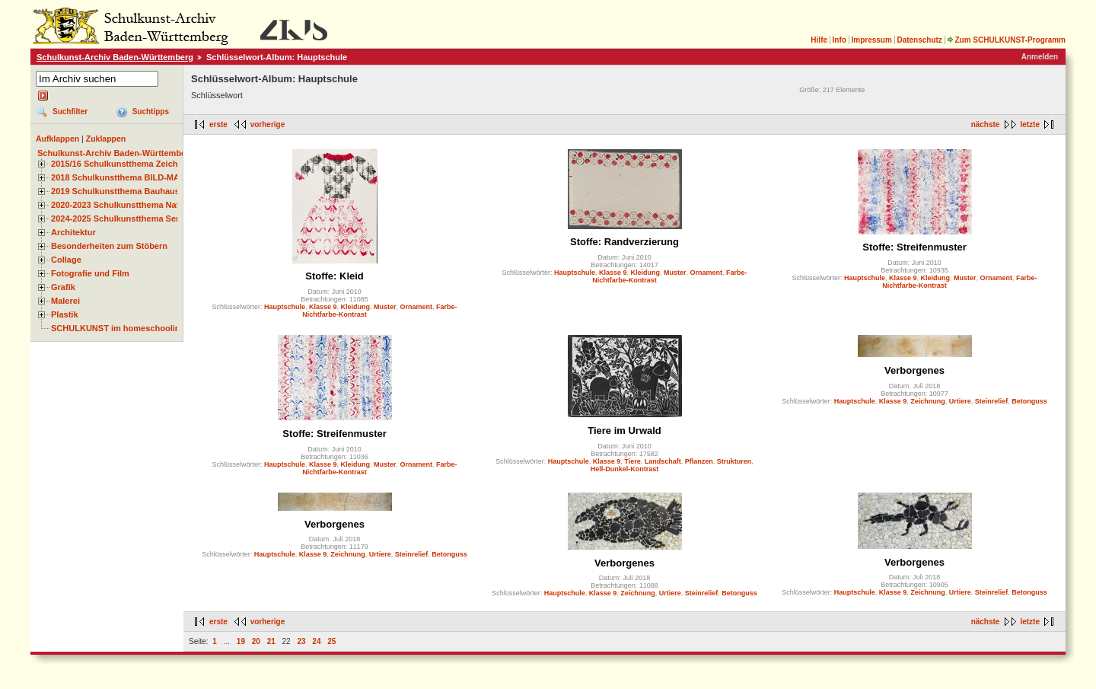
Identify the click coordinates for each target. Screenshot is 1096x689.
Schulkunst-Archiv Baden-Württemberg (115, 57)
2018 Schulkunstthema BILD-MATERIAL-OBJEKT (148, 177)
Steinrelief (991, 401)
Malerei (65, 300)
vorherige (267, 124)
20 (256, 641)
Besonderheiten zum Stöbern (109, 245)
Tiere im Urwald (624, 430)
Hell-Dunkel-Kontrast (625, 469)
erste (218, 124)
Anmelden (1039, 57)
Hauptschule (284, 307)
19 (241, 641)
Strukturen (734, 461)
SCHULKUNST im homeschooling (118, 328)
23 (301, 641)
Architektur (73, 232)
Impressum (871, 40)
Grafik (63, 287)
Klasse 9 (323, 307)
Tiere (632, 461)
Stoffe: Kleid (334, 276)
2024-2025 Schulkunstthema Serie (118, 218)
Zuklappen (106, 138)
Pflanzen (699, 461)
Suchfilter (70, 111)
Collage (66, 259)
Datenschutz (919, 40)
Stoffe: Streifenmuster (914, 247)
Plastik (64, 314)
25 (331, 641)
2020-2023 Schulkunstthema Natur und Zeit (136, 204)
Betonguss (1029, 401)
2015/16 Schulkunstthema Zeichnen (122, 163)
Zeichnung (927, 401)
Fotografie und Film (90, 273)
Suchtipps (150, 111)
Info (839, 40)
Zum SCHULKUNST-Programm (1006, 40)
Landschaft (663, 461)
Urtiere (960, 401)
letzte (1030, 124)
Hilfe (819, 40)
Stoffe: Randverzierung (624, 241)
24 (316, 641)
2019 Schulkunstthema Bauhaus (115, 191)
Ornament (416, 307)
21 (271, 641)
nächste (985, 124)
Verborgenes (914, 370)
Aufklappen (57, 138)
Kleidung (356, 307)
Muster (385, 307)
